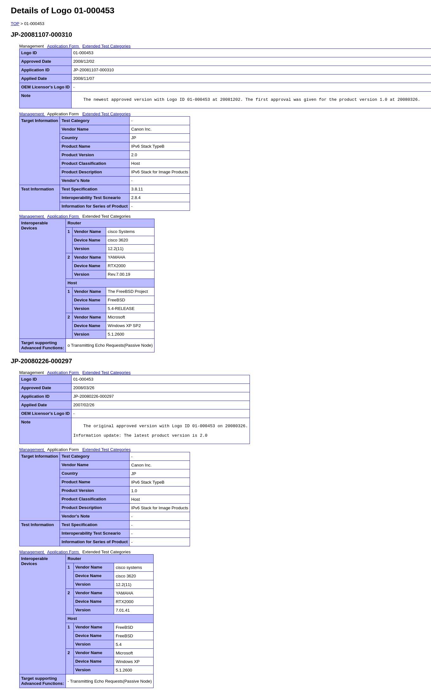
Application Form (63, 46)
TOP (15, 23)
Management (32, 46)
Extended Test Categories (106, 46)
